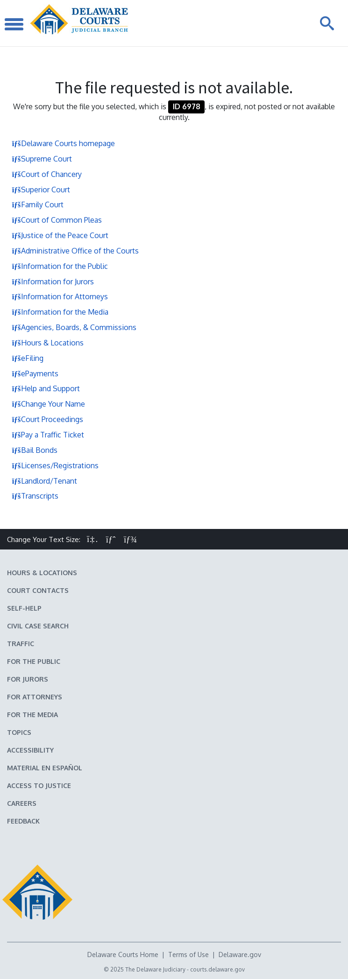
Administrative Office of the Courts (75, 250)
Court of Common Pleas (57, 220)
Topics (19, 732)
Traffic (20, 644)
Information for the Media (60, 312)
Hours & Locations (48, 342)
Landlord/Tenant (44, 481)
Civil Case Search (38, 626)
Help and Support (46, 388)
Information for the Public (60, 266)
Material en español (44, 768)
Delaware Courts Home (122, 954)
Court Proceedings (47, 419)
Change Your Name (48, 404)
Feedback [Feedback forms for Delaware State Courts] (23, 821)
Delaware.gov (240, 954)
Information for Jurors (53, 281)
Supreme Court (42, 158)
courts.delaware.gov (217, 969)
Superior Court (41, 189)
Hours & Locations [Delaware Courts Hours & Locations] (42, 573)
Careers (21, 803)
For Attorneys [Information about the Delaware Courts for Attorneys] (34, 697)
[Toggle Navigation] (14, 23)
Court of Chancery (47, 174)
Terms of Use (188, 954)
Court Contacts (38, 590)
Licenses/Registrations (55, 465)
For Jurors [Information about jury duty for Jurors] (27, 679)
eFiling (27, 358)
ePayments (35, 373)
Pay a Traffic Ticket (48, 434)
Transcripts (35, 495)
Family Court (38, 204)
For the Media (32, 714)
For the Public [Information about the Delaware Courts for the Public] (33, 661)
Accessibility (30, 750)
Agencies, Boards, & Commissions (74, 327)
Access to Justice (39, 785)
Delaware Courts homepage (63, 143)
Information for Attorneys (60, 296)
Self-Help (24, 608)
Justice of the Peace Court (60, 235)
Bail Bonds (34, 450)
